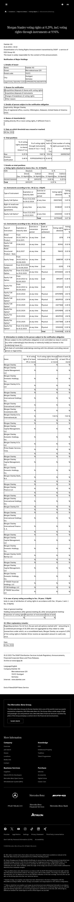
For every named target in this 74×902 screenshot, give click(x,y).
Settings (26, 834)
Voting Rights (33, 12)
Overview (7, 746)
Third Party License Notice (55, 834)
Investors (12, 12)
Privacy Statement (37, 834)
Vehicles (40, 772)
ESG (39, 746)
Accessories (42, 775)
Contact (6, 763)
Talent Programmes (44, 756)
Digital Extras (42, 778)
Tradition (41, 753)
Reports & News (22, 12)
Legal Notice (16, 834)
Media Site (7, 760)
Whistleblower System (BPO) (13, 782)
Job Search (7, 750)
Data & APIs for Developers (13, 775)
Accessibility (39, 839)
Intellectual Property (45, 750)
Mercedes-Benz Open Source (13, 778)
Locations (7, 756)
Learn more (15, 721)
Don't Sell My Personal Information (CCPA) (18, 839)
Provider (6, 834)
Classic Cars (42, 782)
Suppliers (7, 772)
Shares (6, 753)
